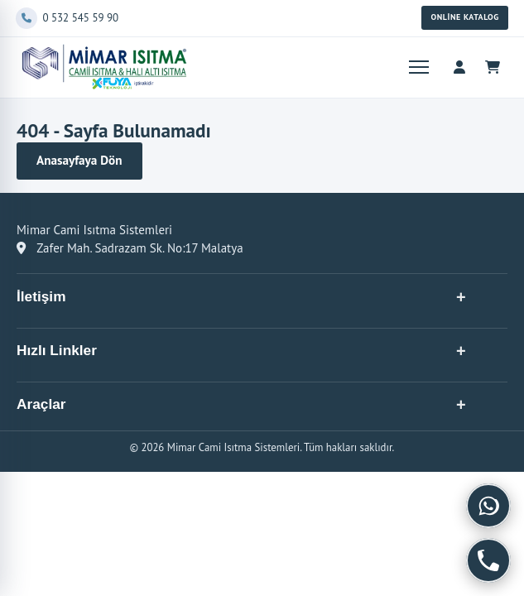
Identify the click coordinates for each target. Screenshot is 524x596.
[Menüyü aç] (417, 67)
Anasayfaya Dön (79, 160)
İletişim (41, 296)
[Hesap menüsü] (459, 67)
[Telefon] (215, 18)
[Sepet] (492, 67)
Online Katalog (464, 17)
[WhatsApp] (488, 505)
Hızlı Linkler (57, 350)
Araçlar (41, 404)
